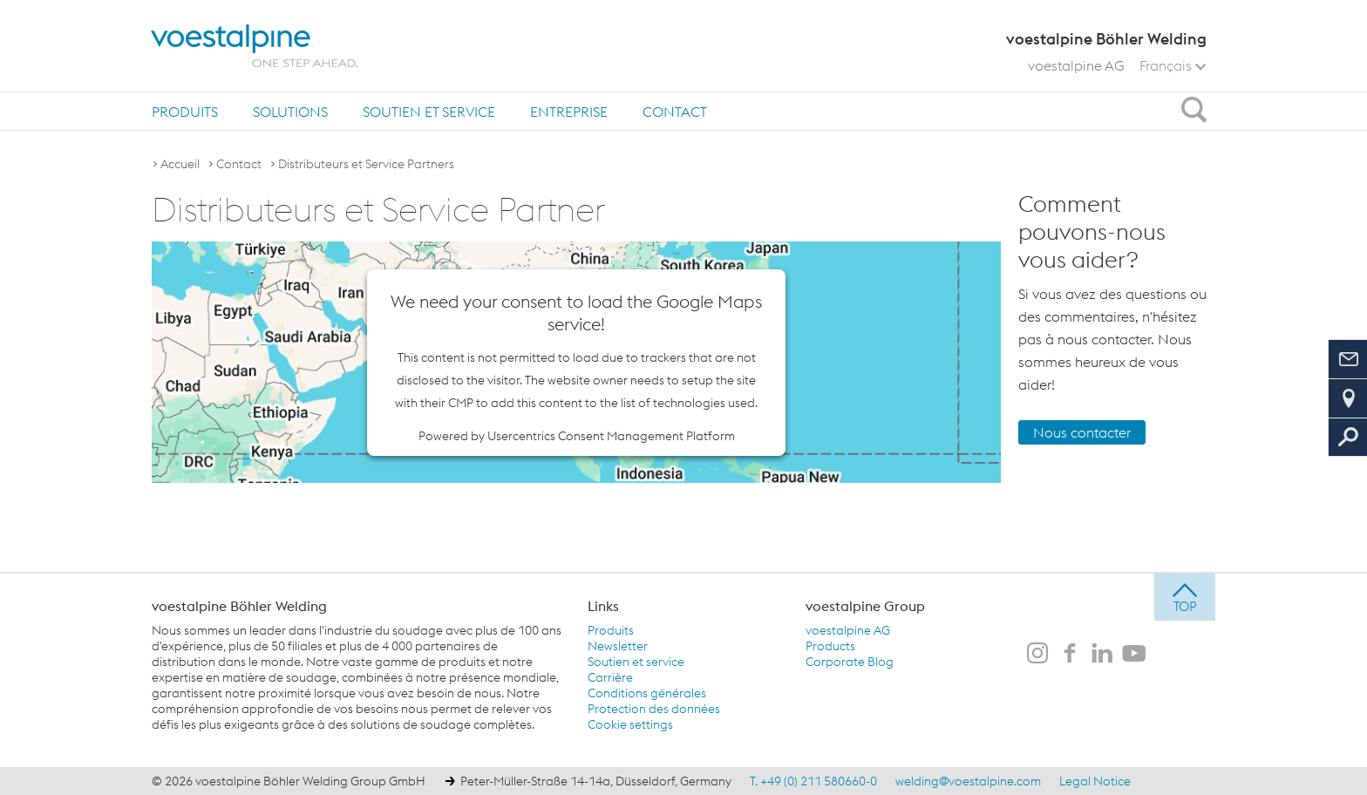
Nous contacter (1082, 432)
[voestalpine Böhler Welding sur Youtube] (1134, 654)
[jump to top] (1184, 597)
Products (830, 646)
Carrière (610, 677)
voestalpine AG (1076, 65)
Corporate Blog (850, 661)
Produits (185, 111)
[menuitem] (184, 111)
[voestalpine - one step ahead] (254, 46)
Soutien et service (429, 111)
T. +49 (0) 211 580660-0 (813, 781)
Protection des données (654, 709)
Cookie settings (630, 724)
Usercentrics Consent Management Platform (611, 436)
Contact (675, 111)
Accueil (180, 164)
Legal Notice (1095, 781)
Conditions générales (647, 693)
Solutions (290, 111)
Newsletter (618, 646)
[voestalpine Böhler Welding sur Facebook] (1070, 654)
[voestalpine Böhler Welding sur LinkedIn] (1102, 654)
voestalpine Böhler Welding (239, 606)
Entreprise (569, 111)
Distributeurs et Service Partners (366, 164)
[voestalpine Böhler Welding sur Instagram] (1037, 654)
